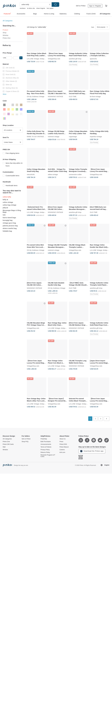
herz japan (50, 8)
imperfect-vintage (96, 136)
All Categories (7, 21)
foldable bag (7, 231)
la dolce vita (31, 8)
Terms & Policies (46, 447)
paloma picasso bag (10, 226)
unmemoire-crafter (75, 174)
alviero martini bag (10, 228)
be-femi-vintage (95, 96)
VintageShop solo (54, 59)
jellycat (5, 208)
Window (5, 35)
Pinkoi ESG (63, 444)
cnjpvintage (73, 136)
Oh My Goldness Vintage (35, 96)
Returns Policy (45, 452)
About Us (62, 439)
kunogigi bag (7, 220)
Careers (62, 449)
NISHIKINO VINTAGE (55, 96)
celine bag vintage (9, 205)
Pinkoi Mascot (64, 447)
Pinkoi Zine (6, 38)
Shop (4, 33)
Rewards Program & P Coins (48, 455)
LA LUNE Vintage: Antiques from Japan (40, 59)
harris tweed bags (9, 217)
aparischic (93, 59)
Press (61, 441)
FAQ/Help (44, 439)
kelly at (5, 199)
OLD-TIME (72, 96)
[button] (21, 57)
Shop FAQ (25, 441)
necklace (22, 8)
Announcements (46, 444)
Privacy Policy (45, 449)
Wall (4, 447)
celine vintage (8, 202)
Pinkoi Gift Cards (8, 444)
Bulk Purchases (46, 441)
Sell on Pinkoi (80, 6)
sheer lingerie (40, 8)
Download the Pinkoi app (92, 451)
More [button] (4, 94)
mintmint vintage (53, 136)
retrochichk (30, 174)
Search (55, 4)
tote (4, 215)
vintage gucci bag (9, 223)
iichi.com (62, 452)
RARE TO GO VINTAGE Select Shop (40, 136)
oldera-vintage (53, 174)
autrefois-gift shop (75, 59)
